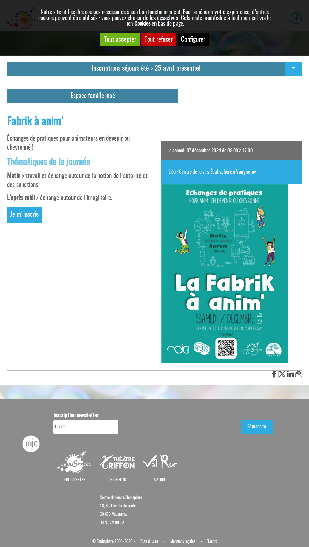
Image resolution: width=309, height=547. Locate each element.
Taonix (212, 541)
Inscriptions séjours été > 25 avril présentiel (146, 68)
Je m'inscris (24, 214)
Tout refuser (159, 39)
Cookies (142, 24)
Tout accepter (120, 39)
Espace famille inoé (93, 96)
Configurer (193, 39)
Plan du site (149, 541)
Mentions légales (182, 541)
